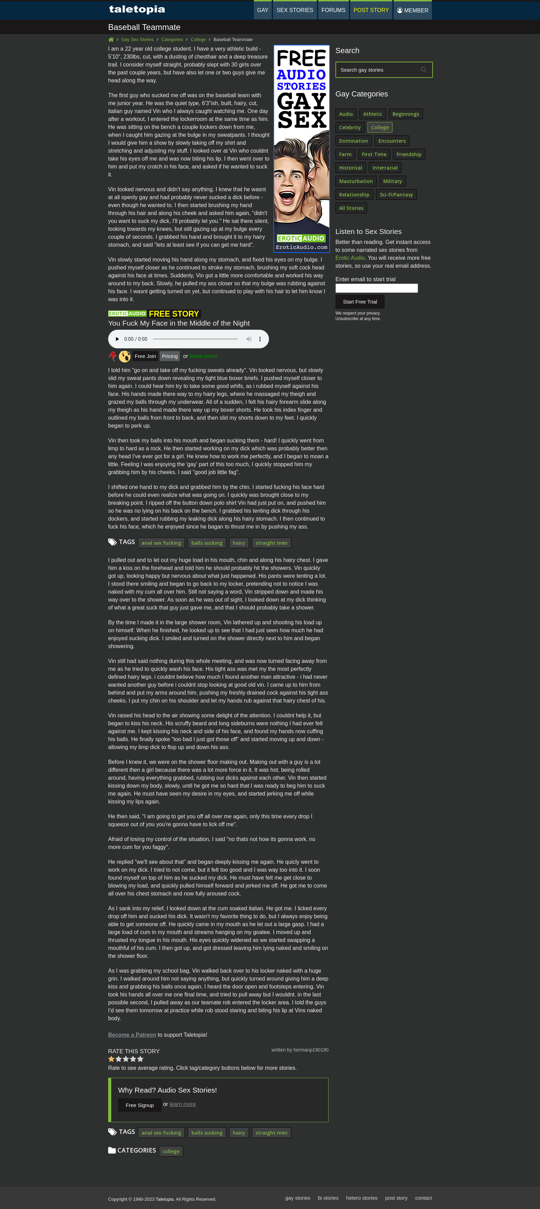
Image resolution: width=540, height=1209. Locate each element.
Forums (333, 10)
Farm (345, 154)
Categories (172, 39)
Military (392, 181)
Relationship (354, 194)
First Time (374, 154)
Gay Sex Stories (137, 39)
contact (423, 1197)
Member (412, 10)
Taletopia (165, 1199)
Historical (350, 167)
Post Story (371, 10)
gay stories (297, 1197)
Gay (263, 10)
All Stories (351, 208)
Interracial (385, 167)
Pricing (170, 356)
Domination (353, 140)
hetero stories (361, 1197)
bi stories (328, 1197)
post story (396, 1197)
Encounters (392, 140)
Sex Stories (295, 10)
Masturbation (356, 181)
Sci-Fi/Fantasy (396, 194)
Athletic (372, 114)
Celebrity (350, 127)
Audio (346, 114)
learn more (203, 356)
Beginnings (406, 114)
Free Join (145, 356)
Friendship (409, 154)
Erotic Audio (350, 258)
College (198, 39)
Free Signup (140, 1105)
